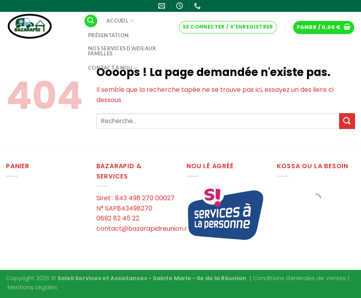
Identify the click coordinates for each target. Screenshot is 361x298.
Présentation (108, 35)
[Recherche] (90, 21)
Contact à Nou (113, 68)
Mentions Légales (32, 287)
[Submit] (347, 121)
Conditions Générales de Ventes (299, 278)
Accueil (120, 21)
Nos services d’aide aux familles (122, 51)
